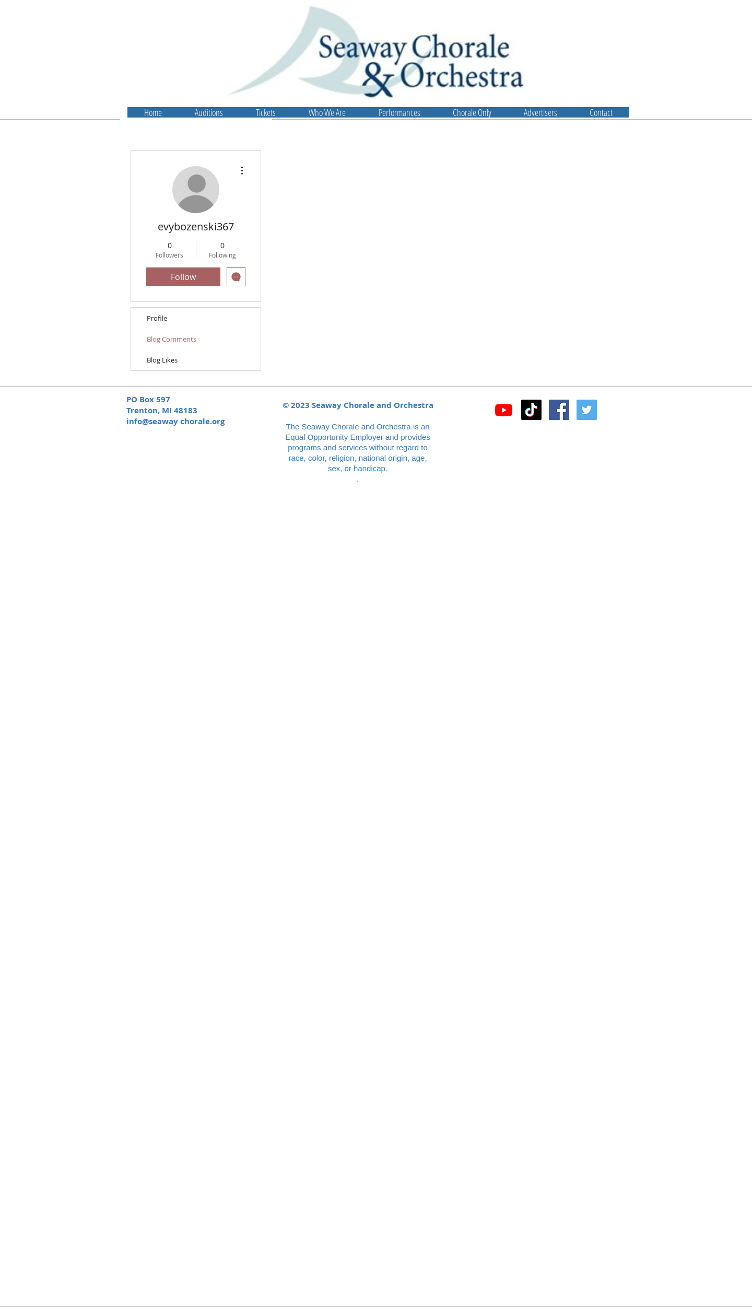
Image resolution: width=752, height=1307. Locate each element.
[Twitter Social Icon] (587, 410)
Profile (157, 318)
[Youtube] (504, 410)
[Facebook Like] (556, 437)
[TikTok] (531, 410)
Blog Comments (171, 339)
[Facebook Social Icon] (559, 410)
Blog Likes (162, 360)
